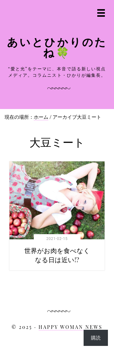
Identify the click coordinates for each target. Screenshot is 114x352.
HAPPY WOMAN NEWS (70, 327)
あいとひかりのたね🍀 (57, 46)
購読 (96, 337)
